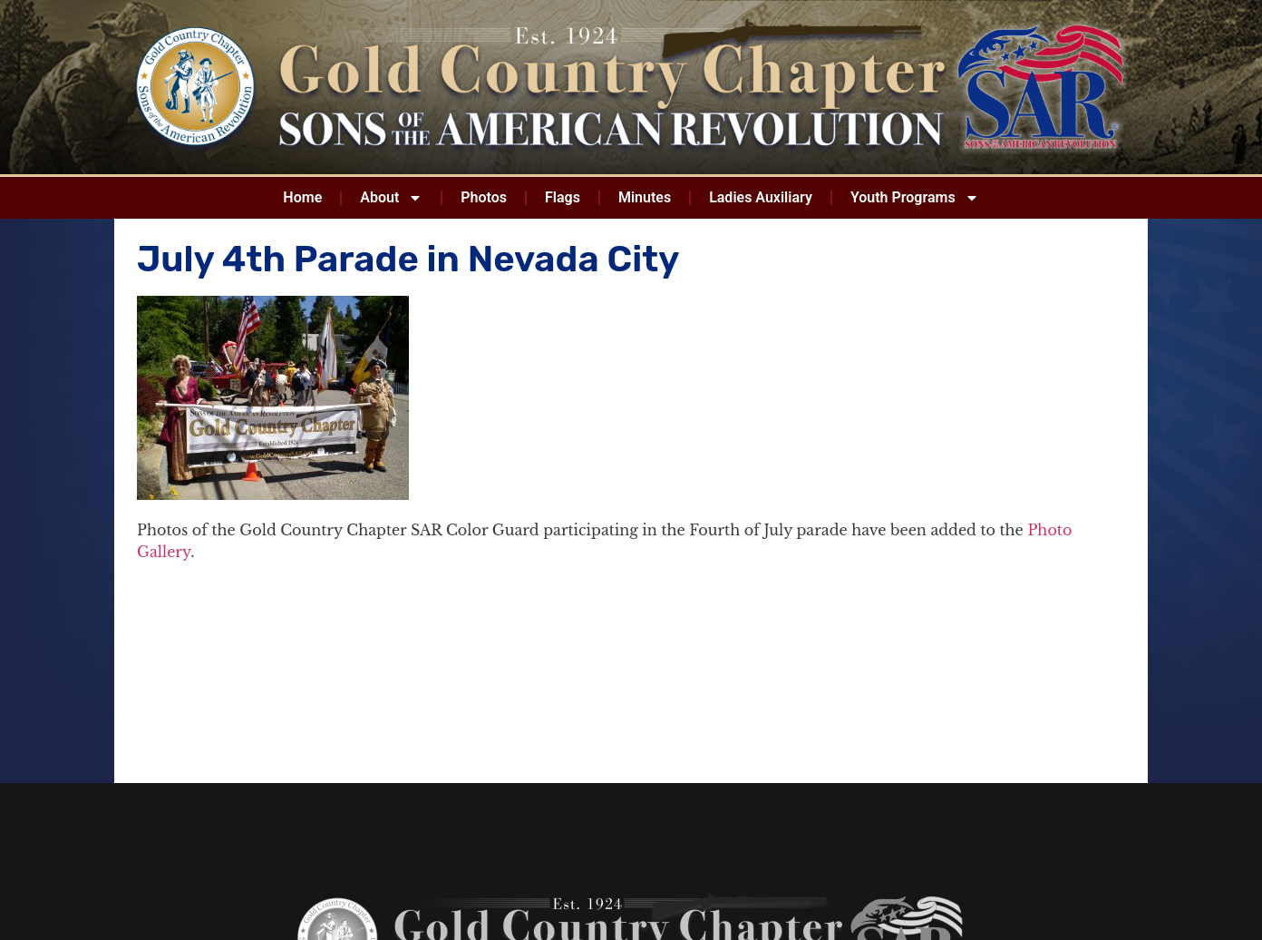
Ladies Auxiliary (760, 197)
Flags (562, 197)
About (391, 197)
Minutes (644, 197)
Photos (484, 197)
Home (302, 197)
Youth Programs (914, 197)
